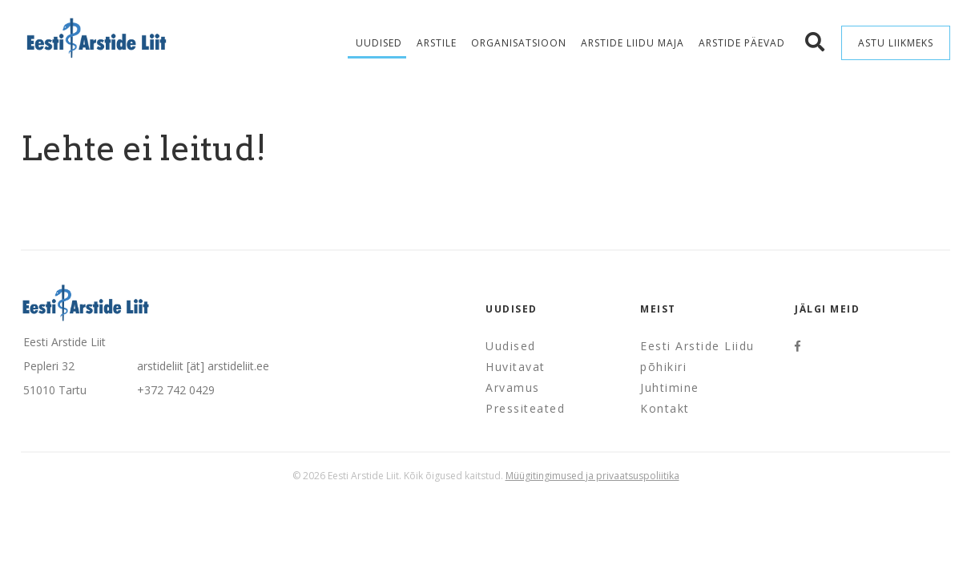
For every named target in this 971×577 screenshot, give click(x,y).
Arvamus (513, 387)
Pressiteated (525, 408)
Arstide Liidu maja (632, 43)
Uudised (379, 43)
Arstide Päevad (742, 43)
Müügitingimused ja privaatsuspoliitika (592, 475)
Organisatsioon (518, 43)
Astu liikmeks (895, 43)
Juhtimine (669, 387)
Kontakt (665, 408)
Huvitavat (516, 366)
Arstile (437, 43)
